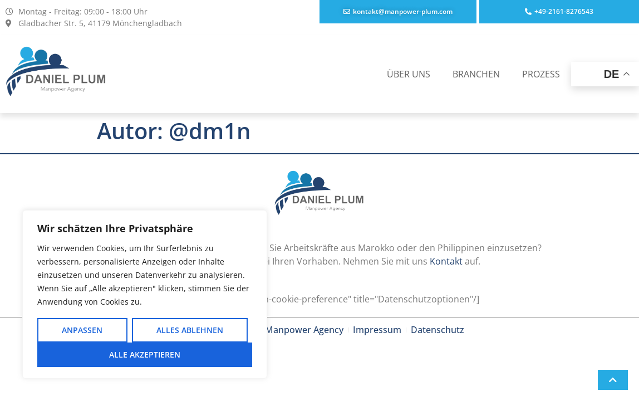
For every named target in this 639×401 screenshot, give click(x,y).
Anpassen (82, 330)
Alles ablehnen (189, 330)
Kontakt (446, 261)
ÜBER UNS (408, 74)
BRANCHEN (476, 74)
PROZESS (541, 74)
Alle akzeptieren (144, 354)
